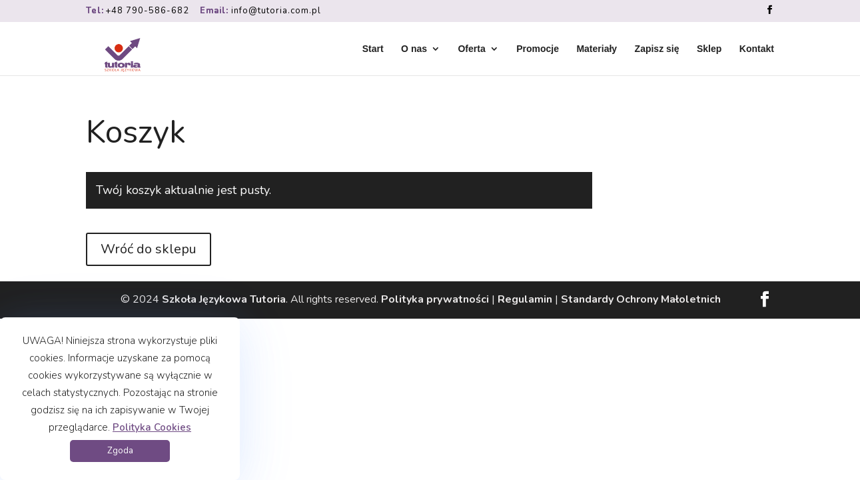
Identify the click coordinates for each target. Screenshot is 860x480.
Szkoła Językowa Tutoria (224, 299)
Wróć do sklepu (149, 249)
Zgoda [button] (120, 451)
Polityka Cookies (152, 427)
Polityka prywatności (435, 299)
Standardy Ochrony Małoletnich (641, 299)
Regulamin (525, 299)
